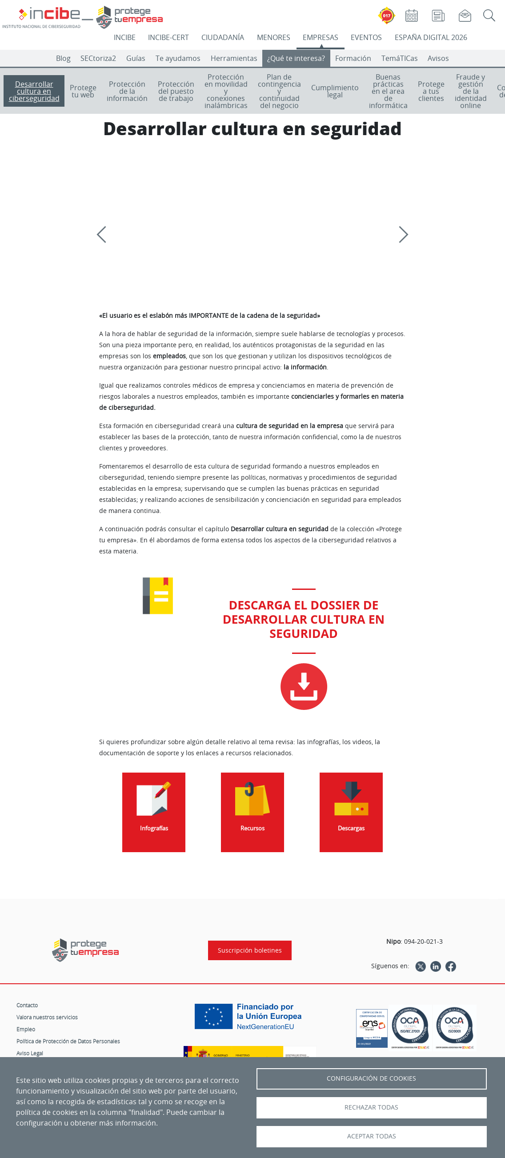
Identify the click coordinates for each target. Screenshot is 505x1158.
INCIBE (125, 37)
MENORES (273, 37)
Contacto (27, 1005)
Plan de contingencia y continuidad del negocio (279, 91)
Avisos (438, 58)
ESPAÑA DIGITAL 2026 (431, 37)
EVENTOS (366, 37)
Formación (353, 58)
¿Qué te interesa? (296, 58)
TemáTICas (399, 58)
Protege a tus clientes (431, 91)
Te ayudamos (178, 58)
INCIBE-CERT (168, 37)
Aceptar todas (371, 1136)
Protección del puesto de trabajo (176, 91)
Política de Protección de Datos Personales (68, 1041)
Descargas (351, 828)
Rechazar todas (371, 1107)
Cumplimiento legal (335, 91)
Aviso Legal (29, 1053)
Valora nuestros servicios (47, 1017)
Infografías (154, 828)
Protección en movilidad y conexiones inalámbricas (226, 91)
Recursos (252, 828)
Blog (63, 58)
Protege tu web (83, 91)
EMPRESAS (320, 37)
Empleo (25, 1029)
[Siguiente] (399, 234)
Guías (135, 58)
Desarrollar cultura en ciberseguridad (34, 91)
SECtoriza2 (98, 58)
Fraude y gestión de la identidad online (471, 91)
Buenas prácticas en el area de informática (388, 91)
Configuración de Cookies (371, 1078)
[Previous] (104, 234)
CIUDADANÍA (222, 37)
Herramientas (234, 58)
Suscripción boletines (250, 950)
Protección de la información (127, 91)
